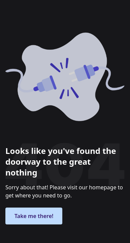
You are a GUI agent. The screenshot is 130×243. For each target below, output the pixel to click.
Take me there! (33, 216)
